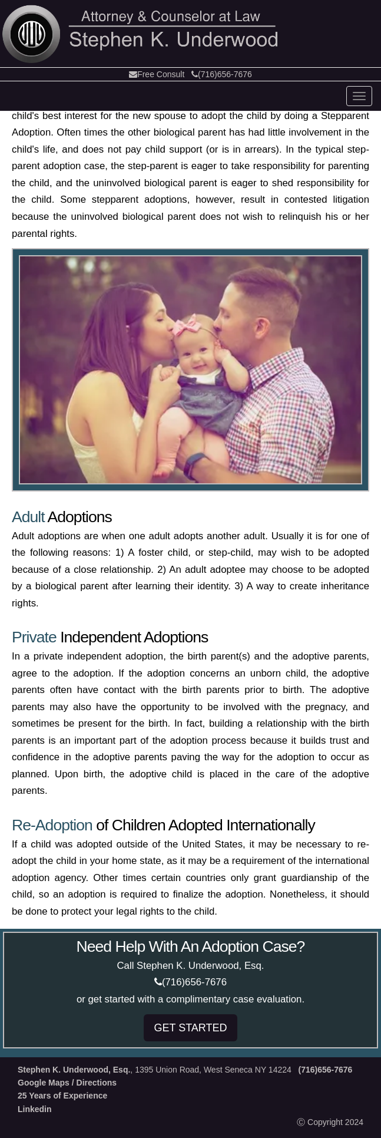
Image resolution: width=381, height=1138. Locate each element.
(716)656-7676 (221, 74)
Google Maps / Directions (67, 1082)
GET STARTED (190, 1028)
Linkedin (35, 1109)
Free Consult (156, 74)
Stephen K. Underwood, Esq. (74, 1069)
